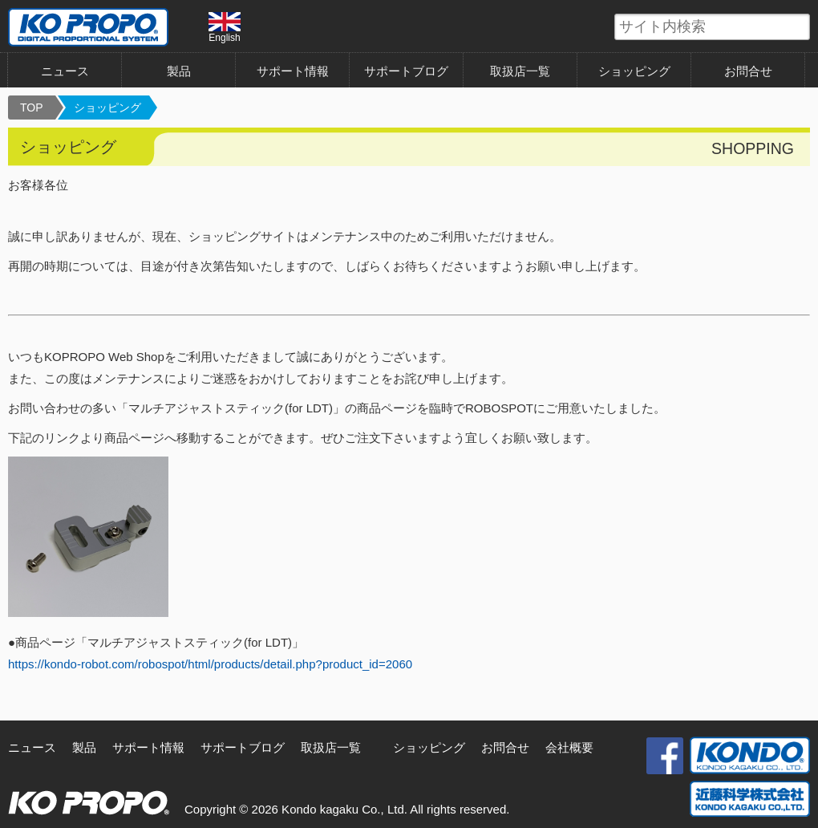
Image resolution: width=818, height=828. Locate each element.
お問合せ (748, 71)
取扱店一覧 (520, 71)
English (225, 27)
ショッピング (634, 71)
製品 (179, 71)
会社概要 (569, 747)
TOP (31, 107)
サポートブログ (406, 71)
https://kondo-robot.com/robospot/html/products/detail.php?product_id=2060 (210, 664)
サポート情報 (293, 71)
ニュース (65, 71)
